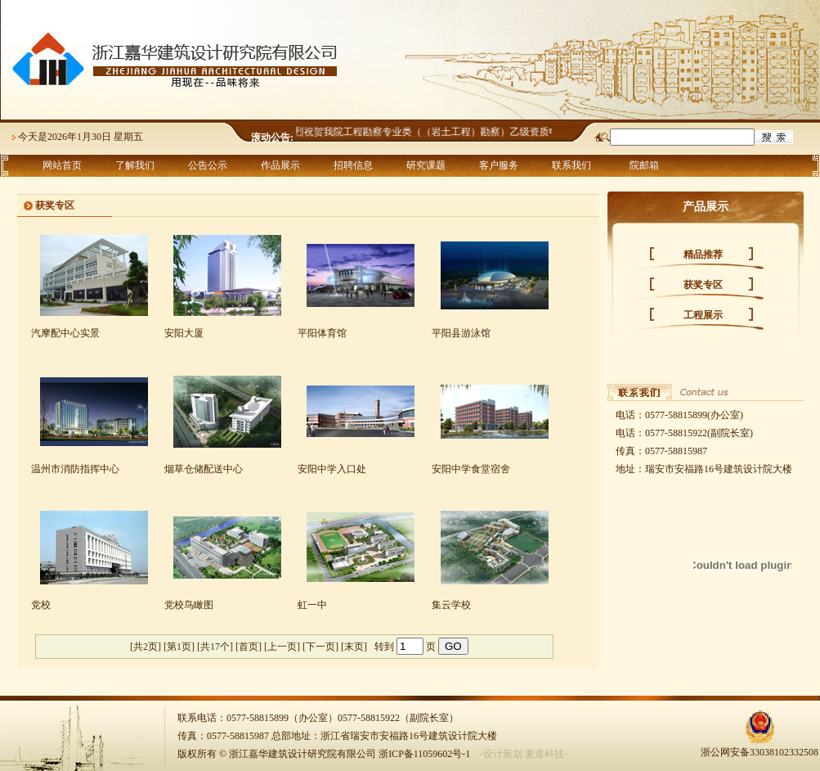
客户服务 (498, 165)
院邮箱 (644, 165)
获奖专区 (703, 285)
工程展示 (703, 315)
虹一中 (312, 605)
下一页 (320, 646)
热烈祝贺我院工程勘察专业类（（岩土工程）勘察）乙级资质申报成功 (439, 132)
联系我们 (571, 165)
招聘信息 (353, 165)
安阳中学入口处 (332, 469)
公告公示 (207, 165)
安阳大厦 (184, 333)
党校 (41, 605)
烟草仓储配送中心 (203, 469)
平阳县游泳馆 (461, 333)
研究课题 (426, 165)
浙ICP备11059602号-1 (424, 754)
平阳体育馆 (322, 333)
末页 (354, 646)
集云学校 (451, 605)
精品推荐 (703, 254)
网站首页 (62, 165)
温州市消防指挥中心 (75, 469)
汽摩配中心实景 (65, 333)
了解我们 (135, 165)
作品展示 (280, 165)
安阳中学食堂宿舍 (471, 469)
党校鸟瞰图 (188, 605)
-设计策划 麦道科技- (523, 754)
